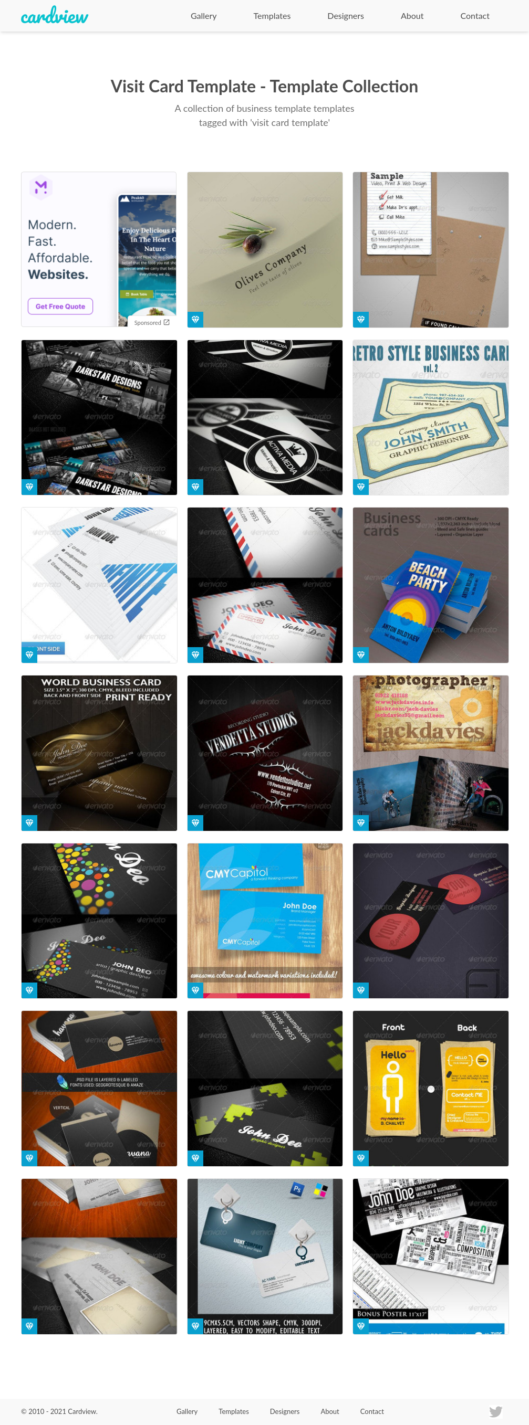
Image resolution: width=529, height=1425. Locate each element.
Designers (345, 15)
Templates (272, 15)
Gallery (204, 15)
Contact (475, 15)
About (412, 15)
